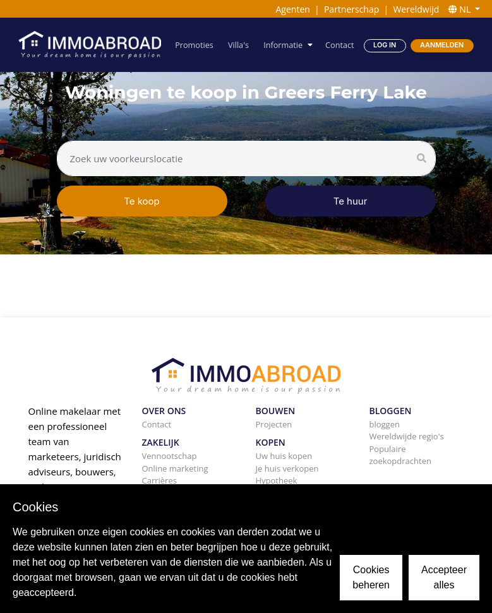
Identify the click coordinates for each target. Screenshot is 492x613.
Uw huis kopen (284, 455)
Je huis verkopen (287, 468)
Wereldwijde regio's (406, 436)
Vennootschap (169, 455)
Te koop (142, 201)
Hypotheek (276, 480)
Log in (384, 45)
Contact (339, 44)
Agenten (292, 9)
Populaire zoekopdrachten (400, 455)
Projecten (274, 424)
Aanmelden (442, 45)
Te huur (350, 201)
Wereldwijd (416, 9)
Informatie (283, 44)
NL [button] (460, 9)
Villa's (239, 44)
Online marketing (175, 468)
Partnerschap (351, 9)
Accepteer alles (444, 577)
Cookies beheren (371, 577)
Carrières (159, 480)
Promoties (194, 44)
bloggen (384, 424)
